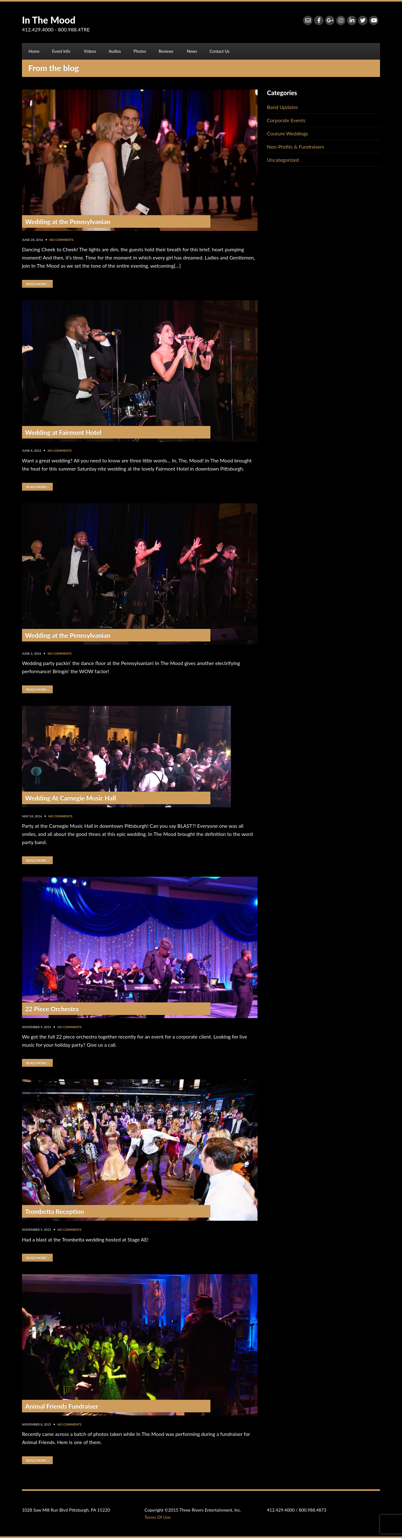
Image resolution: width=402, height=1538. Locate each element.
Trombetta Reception (54, 1211)
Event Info (61, 51)
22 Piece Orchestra (52, 1008)
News (192, 51)
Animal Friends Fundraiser (61, 1406)
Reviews (166, 51)
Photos (139, 51)
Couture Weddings (287, 133)
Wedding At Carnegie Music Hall (70, 798)
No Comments (61, 240)
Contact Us (219, 51)
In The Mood (48, 19)
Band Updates (282, 107)
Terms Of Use (157, 1517)
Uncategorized (283, 160)
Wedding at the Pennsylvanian (67, 221)
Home (34, 51)
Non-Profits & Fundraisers (295, 147)
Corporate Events (286, 120)
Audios (115, 51)
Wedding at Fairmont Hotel (63, 432)
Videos (90, 51)
